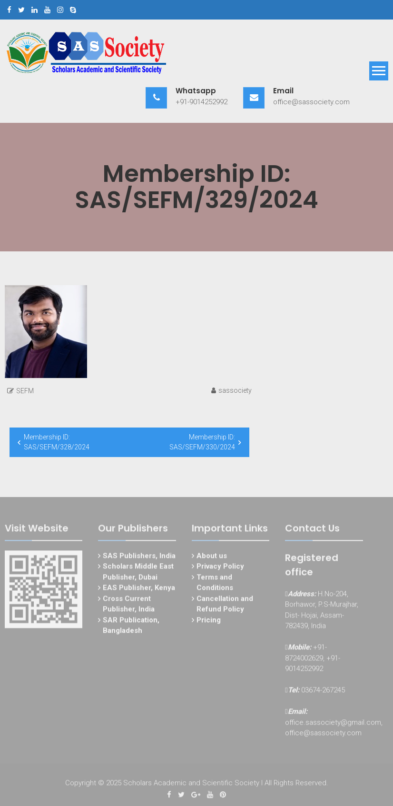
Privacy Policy (220, 568)
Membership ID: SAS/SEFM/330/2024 (202, 442)
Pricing (208, 621)
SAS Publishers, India (139, 557)
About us (211, 557)
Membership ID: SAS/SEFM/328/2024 (56, 442)
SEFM (25, 391)
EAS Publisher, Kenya (139, 590)
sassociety (235, 390)
